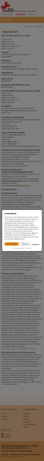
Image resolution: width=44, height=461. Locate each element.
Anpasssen (25, 244)
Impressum (29, 248)
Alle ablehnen (36, 244)
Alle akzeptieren (11, 244)
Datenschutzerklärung (18, 248)
